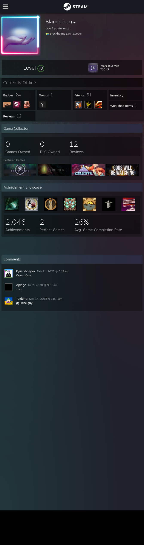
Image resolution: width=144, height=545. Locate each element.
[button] (33, 67)
